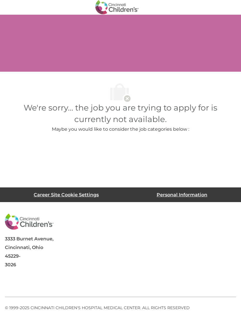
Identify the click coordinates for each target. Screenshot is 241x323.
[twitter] (58, 283)
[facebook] (12, 283)
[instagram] (81, 283)
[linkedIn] (35, 283)
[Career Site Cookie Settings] (66, 194)
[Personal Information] (182, 194)
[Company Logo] (116, 7)
